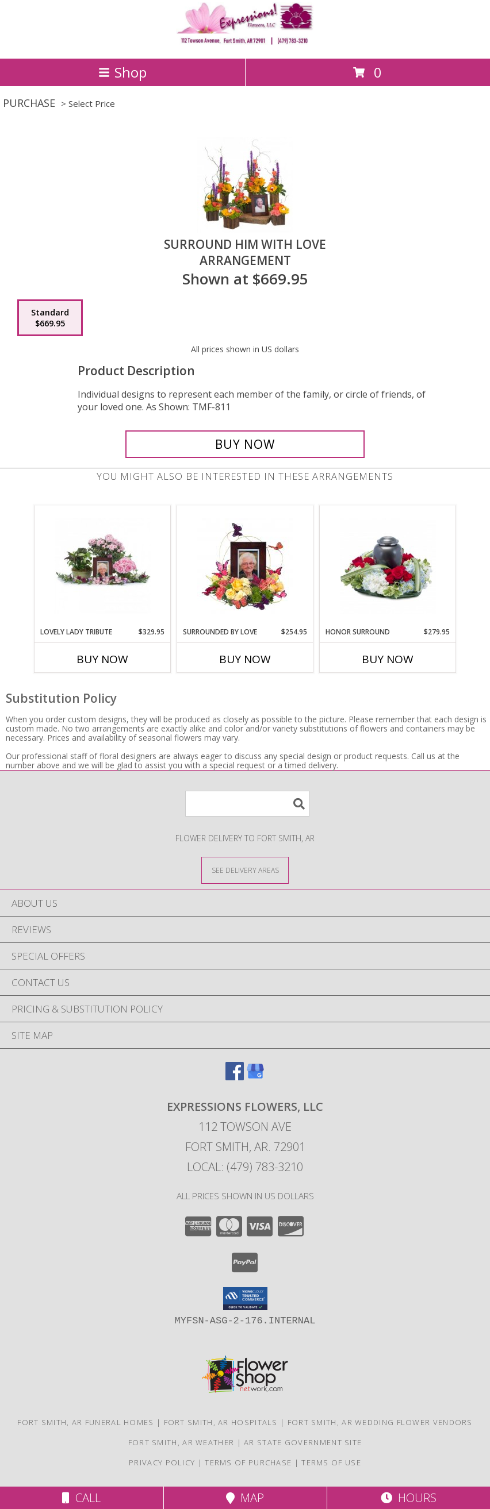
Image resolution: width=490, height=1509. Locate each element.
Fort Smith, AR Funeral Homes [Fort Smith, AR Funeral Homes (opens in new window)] (85, 1422)
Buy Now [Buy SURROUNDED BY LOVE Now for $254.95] (245, 659)
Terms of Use (331, 1462)
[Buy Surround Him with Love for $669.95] (245, 444)
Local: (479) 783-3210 (245, 1167)
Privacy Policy (162, 1462)
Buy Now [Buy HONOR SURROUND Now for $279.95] (388, 659)
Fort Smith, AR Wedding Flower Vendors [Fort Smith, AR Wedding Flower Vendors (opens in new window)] (380, 1422)
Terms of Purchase (248, 1462)
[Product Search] (247, 804)
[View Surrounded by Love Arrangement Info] (245, 566)
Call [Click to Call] (81, 1498)
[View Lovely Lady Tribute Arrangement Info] (103, 566)
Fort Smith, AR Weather (181, 1442)
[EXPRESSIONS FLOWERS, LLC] (245, 41)
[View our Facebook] (234, 1076)
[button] (245, 1298)
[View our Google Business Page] (255, 1076)
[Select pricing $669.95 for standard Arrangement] (50, 317)
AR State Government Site (303, 1442)
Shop (122, 72)
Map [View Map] (245, 1498)
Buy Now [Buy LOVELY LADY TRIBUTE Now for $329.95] (102, 659)
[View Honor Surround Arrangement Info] (388, 566)
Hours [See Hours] (409, 1498)
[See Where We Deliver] (245, 869)
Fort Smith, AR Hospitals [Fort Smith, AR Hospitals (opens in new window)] (221, 1422)
